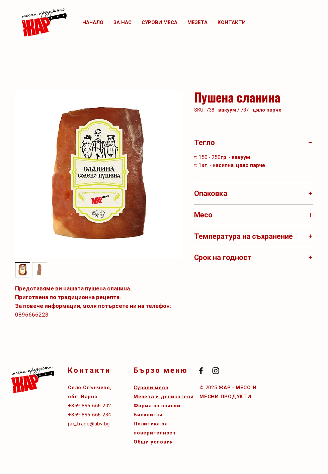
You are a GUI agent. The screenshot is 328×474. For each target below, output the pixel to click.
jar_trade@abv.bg (89, 424)
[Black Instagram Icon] (215, 370)
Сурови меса (151, 388)
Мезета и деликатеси (163, 397)
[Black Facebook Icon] (201, 370)
